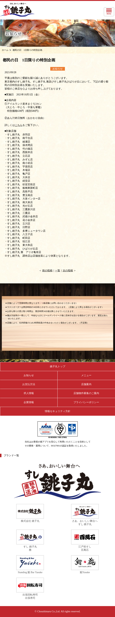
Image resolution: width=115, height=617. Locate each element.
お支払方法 (28, 384)
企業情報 (29, 402)
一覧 (57, 270)
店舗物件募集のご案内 (86, 393)
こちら (18, 125)
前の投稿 (47, 270)
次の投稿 (68, 270)
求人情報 (29, 393)
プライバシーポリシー (86, 402)
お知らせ (29, 375)
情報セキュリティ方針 (57, 411)
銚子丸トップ (57, 366)
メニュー (86, 375)
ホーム (5, 50)
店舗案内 (86, 384)
